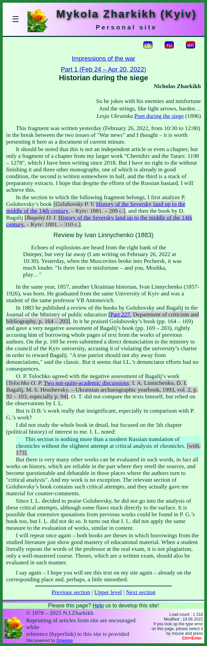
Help (98, 605)
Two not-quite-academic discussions (86, 383)
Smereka (64, 640)
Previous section (70, 592)
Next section (141, 592)
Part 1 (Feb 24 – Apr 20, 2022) (103, 69)
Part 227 (120, 314)
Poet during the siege (159, 116)
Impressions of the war (104, 58)
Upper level (108, 592)
